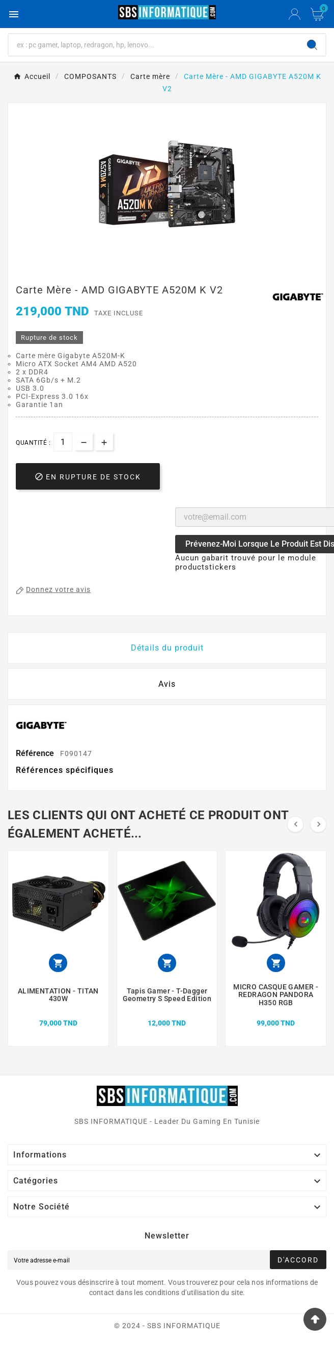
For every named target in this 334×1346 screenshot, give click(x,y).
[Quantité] (62, 442)
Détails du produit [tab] (167, 648)
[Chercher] (154, 45)
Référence (36, 753)
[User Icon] (294, 14)
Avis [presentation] (167, 684)
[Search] (312, 44)
